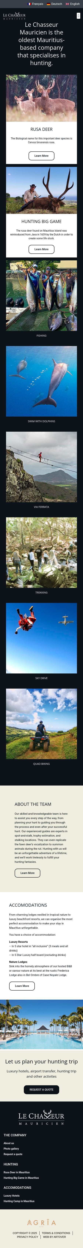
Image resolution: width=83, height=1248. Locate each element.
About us (9, 1143)
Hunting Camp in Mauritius (19, 1201)
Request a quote (13, 1154)
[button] (78, 16)
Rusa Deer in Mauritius (17, 1172)
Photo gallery (11, 1148)
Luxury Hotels (12, 1195)
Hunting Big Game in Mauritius (21, 1177)
